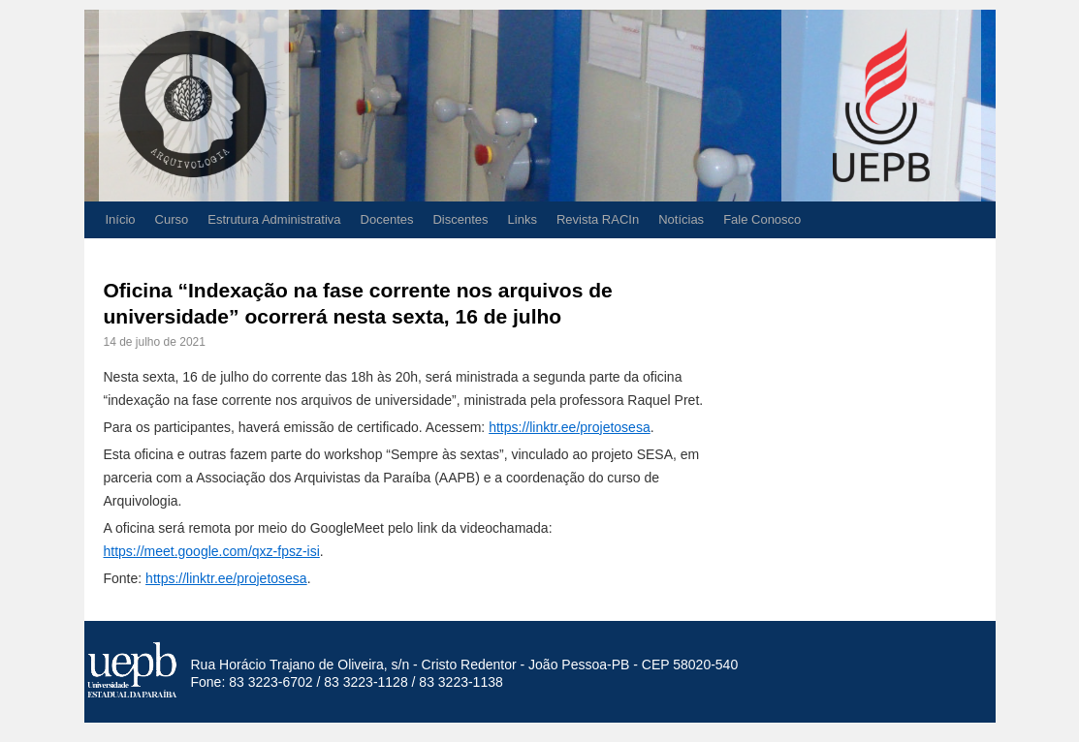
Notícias (681, 219)
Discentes (460, 219)
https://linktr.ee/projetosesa (570, 427)
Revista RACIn (597, 219)
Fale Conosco (762, 219)
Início (121, 219)
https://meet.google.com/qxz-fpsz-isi (212, 551)
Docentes (387, 219)
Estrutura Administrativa (273, 219)
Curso (172, 219)
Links (522, 219)
